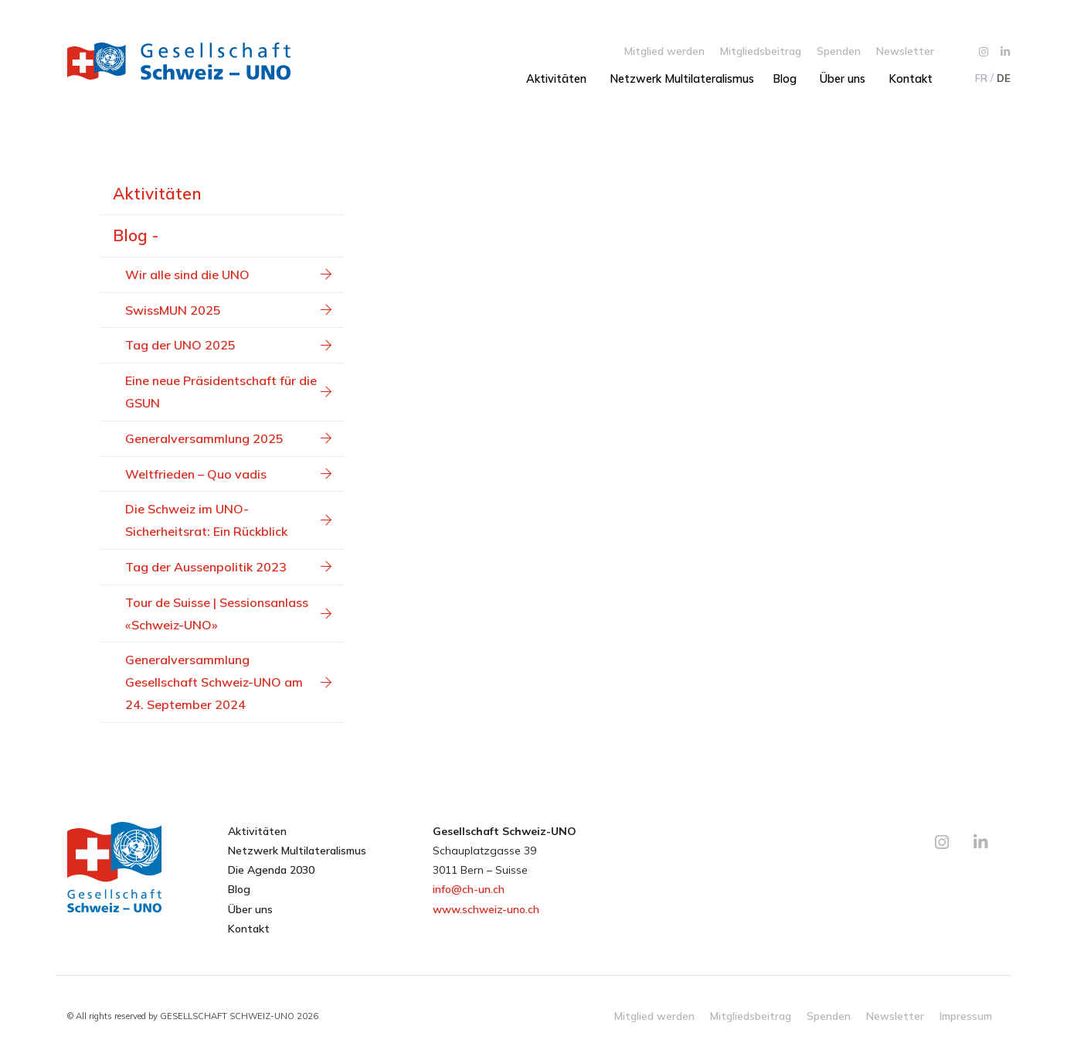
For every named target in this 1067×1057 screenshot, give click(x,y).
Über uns (842, 79)
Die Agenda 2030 (271, 870)
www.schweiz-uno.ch (486, 909)
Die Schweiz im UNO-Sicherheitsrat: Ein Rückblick (228, 520)
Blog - (135, 235)
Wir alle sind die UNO (228, 274)
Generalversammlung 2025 (228, 438)
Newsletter (905, 50)
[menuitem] (980, 78)
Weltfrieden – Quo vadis (228, 474)
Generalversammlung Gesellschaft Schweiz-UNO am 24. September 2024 (228, 682)
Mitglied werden (664, 50)
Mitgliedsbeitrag (760, 50)
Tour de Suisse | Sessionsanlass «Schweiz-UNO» (228, 613)
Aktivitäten (556, 79)
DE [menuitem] (1004, 78)
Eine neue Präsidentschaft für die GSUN (228, 392)
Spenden (839, 50)
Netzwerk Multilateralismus (682, 79)
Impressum (966, 1015)
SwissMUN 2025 (228, 310)
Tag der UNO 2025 (228, 345)
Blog (785, 79)
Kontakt (911, 79)
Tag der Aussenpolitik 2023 (228, 567)
